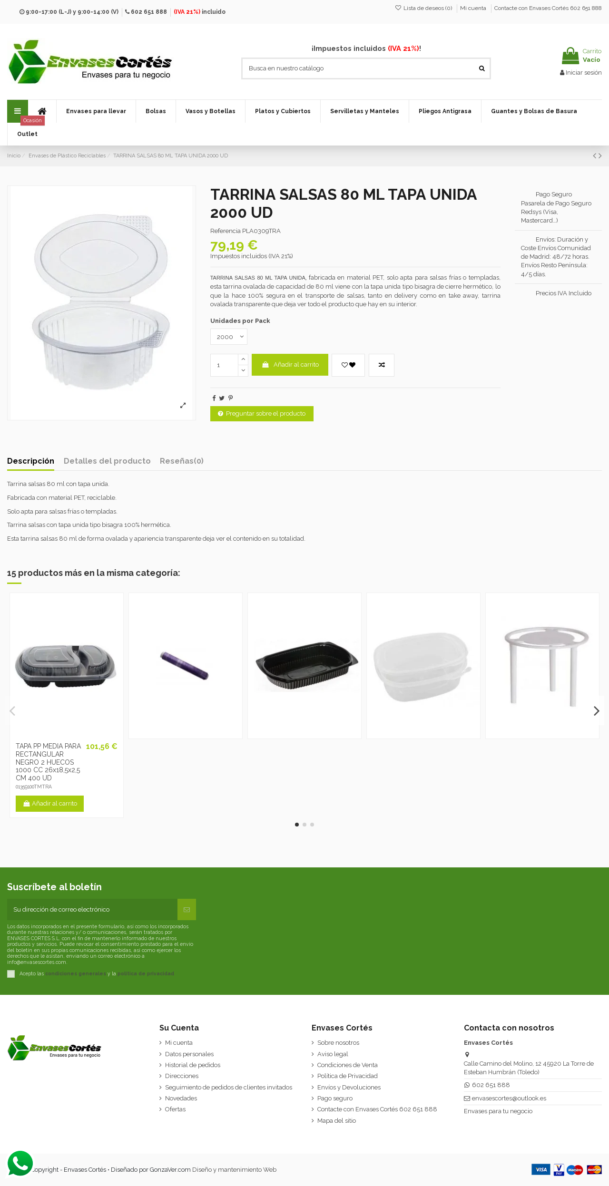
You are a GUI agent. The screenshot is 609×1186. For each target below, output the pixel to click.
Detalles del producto (107, 461)
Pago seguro (335, 1098)
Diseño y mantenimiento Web (234, 1169)
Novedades (181, 1098)
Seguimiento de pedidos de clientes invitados (228, 1087)
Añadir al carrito (290, 364)
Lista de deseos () (424, 8)
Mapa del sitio (336, 1120)
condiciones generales (75, 973)
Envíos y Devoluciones (349, 1087)
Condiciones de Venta (347, 1065)
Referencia (225, 230)
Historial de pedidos (192, 1065)
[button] (96, 111)
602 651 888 (149, 12)
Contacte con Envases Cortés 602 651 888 (548, 8)
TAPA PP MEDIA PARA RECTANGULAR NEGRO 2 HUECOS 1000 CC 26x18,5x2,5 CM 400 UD (48, 762)
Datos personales (189, 1054)
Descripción (30, 461)
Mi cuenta (474, 8)
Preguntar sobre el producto (262, 413)
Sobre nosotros (338, 1042)
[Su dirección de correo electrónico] (92, 910)
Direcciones (181, 1075)
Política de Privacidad (347, 1075)
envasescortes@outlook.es (509, 1098)
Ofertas (175, 1109)
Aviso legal (332, 1054)
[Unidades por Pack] (228, 337)
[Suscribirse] (186, 910)
